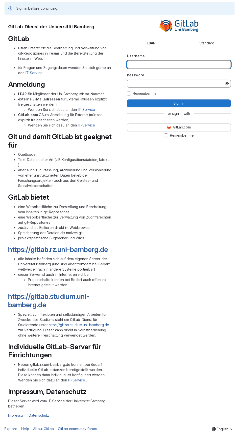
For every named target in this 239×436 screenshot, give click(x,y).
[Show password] (227, 84)
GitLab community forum (77, 429)
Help (25, 429)
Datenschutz (39, 415)
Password (135, 75)
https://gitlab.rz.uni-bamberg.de (58, 249)
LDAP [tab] (151, 43)
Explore (10, 429)
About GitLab (43, 429)
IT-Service (34, 73)
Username (136, 56)
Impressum (16, 415)
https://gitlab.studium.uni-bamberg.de (49, 300)
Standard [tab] (206, 43)
